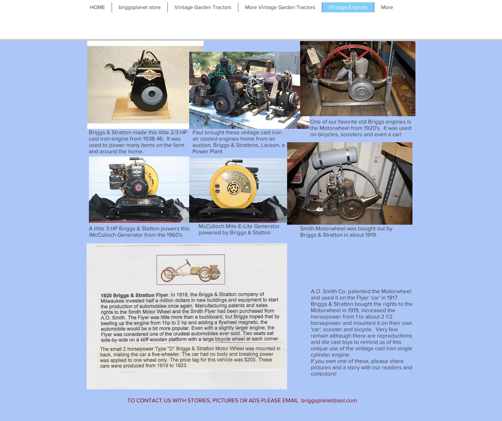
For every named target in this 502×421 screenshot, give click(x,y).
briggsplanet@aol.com (329, 400)
